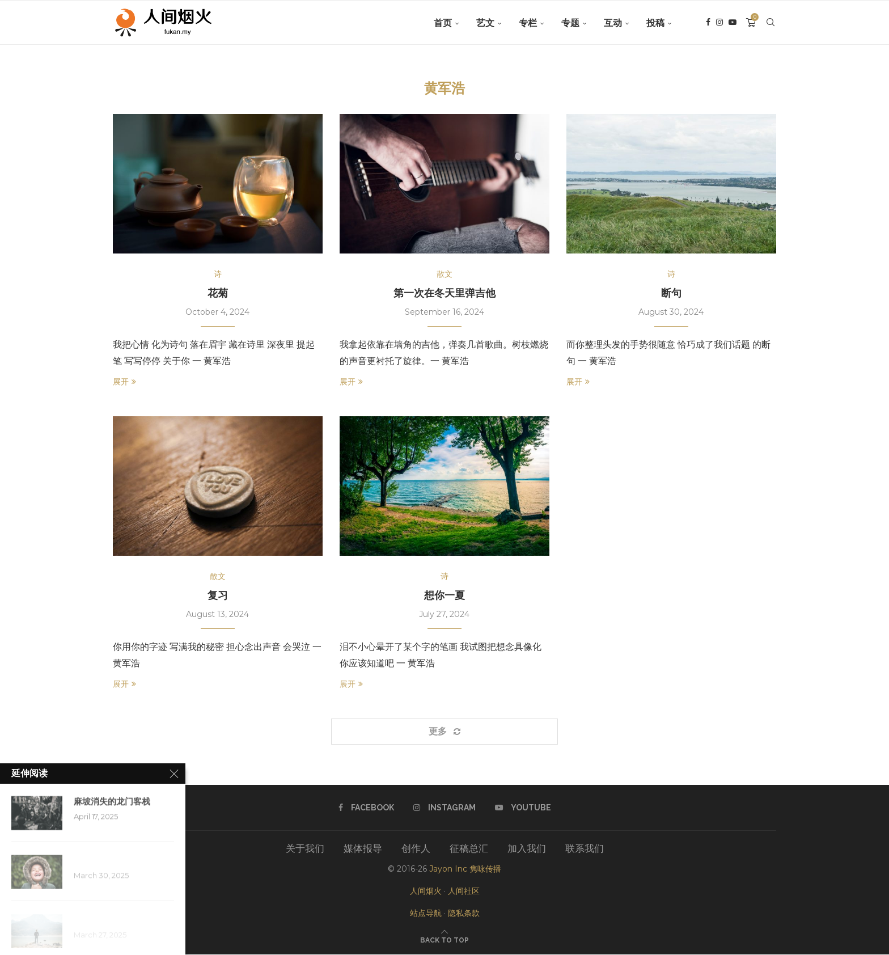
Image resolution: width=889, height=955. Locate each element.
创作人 (415, 849)
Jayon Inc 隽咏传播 (465, 869)
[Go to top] (444, 939)
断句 (671, 293)
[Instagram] (719, 23)
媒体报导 (363, 849)
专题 (570, 23)
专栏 (528, 23)
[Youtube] (732, 23)
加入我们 (526, 849)
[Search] (770, 23)
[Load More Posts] (444, 732)
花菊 (218, 293)
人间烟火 (426, 891)
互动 (613, 23)
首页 (443, 23)
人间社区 (464, 891)
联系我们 (584, 849)
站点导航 (426, 913)
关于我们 (305, 849)
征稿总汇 (469, 849)
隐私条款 (464, 913)
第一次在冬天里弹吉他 (444, 293)
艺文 (485, 23)
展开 (124, 382)
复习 (218, 596)
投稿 (655, 23)
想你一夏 (444, 596)
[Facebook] (708, 23)
